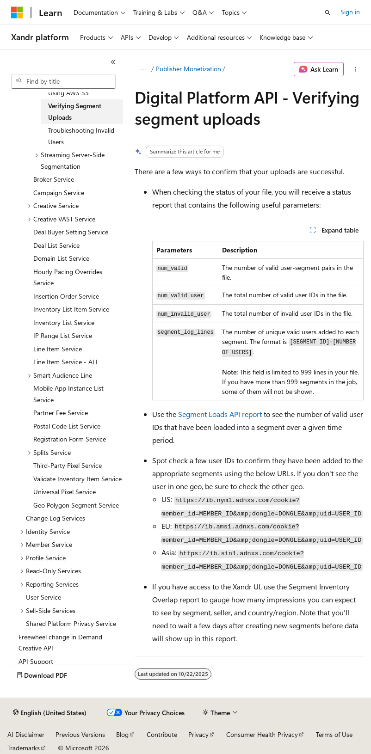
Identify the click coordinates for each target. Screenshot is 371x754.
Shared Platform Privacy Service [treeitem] (71, 623)
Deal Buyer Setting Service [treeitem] (70, 231)
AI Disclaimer (25, 734)
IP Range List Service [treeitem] (62, 335)
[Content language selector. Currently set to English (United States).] (49, 712)
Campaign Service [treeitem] (58, 192)
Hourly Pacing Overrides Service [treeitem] (67, 277)
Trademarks (23, 747)
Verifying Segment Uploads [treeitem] (74, 111)
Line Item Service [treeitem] (57, 348)
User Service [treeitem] (43, 597)
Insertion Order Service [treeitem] (66, 296)
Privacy (198, 734)
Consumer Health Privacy (262, 734)
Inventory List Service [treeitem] (63, 322)
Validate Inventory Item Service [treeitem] (77, 478)
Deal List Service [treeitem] (56, 245)
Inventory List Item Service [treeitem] (71, 309)
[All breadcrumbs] (143, 69)
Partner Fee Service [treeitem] (60, 412)
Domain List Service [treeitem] (61, 258)
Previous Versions (80, 734)
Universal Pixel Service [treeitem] (64, 491)
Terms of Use (334, 734)
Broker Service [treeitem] (53, 179)
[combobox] (63, 81)
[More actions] (355, 69)
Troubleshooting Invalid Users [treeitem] (81, 136)
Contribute (162, 734)
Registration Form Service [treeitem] (69, 439)
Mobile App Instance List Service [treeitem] (68, 394)
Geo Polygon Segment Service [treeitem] (76, 505)
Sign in (350, 11)
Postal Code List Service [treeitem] (66, 426)
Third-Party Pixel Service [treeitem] (67, 465)
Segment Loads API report (220, 414)
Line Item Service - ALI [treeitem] (65, 361)
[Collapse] (113, 62)
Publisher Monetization (188, 68)
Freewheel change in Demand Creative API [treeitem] (60, 642)
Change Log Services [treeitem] (55, 518)
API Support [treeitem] (36, 661)
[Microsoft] (17, 12)
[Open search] (327, 12)
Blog (122, 734)
